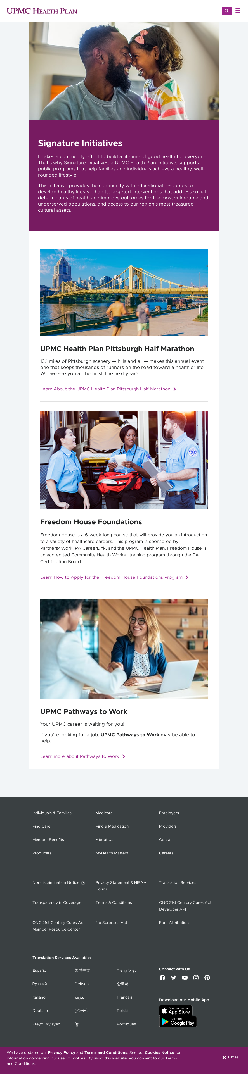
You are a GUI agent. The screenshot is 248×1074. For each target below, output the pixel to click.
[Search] (227, 11)
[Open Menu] (238, 11)
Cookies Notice (159, 1053)
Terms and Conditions (105, 1053)
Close (229, 1057)
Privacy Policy (61, 1053)
